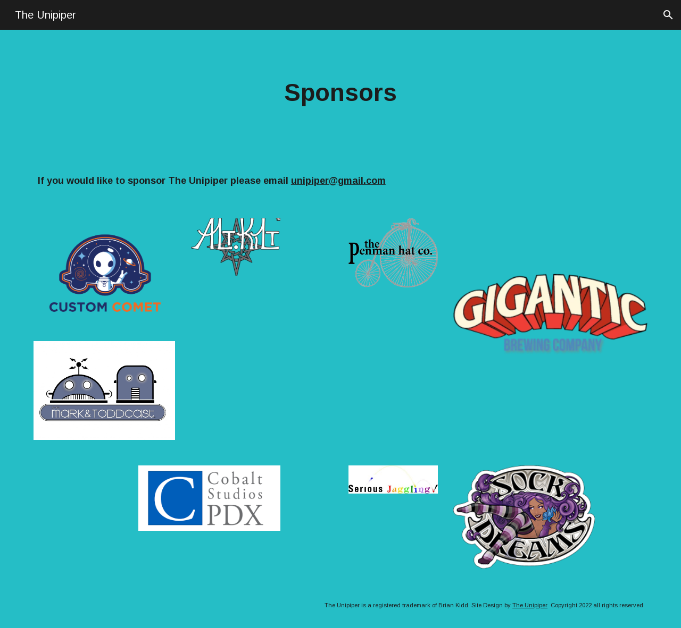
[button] (668, 15)
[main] (340, 93)
